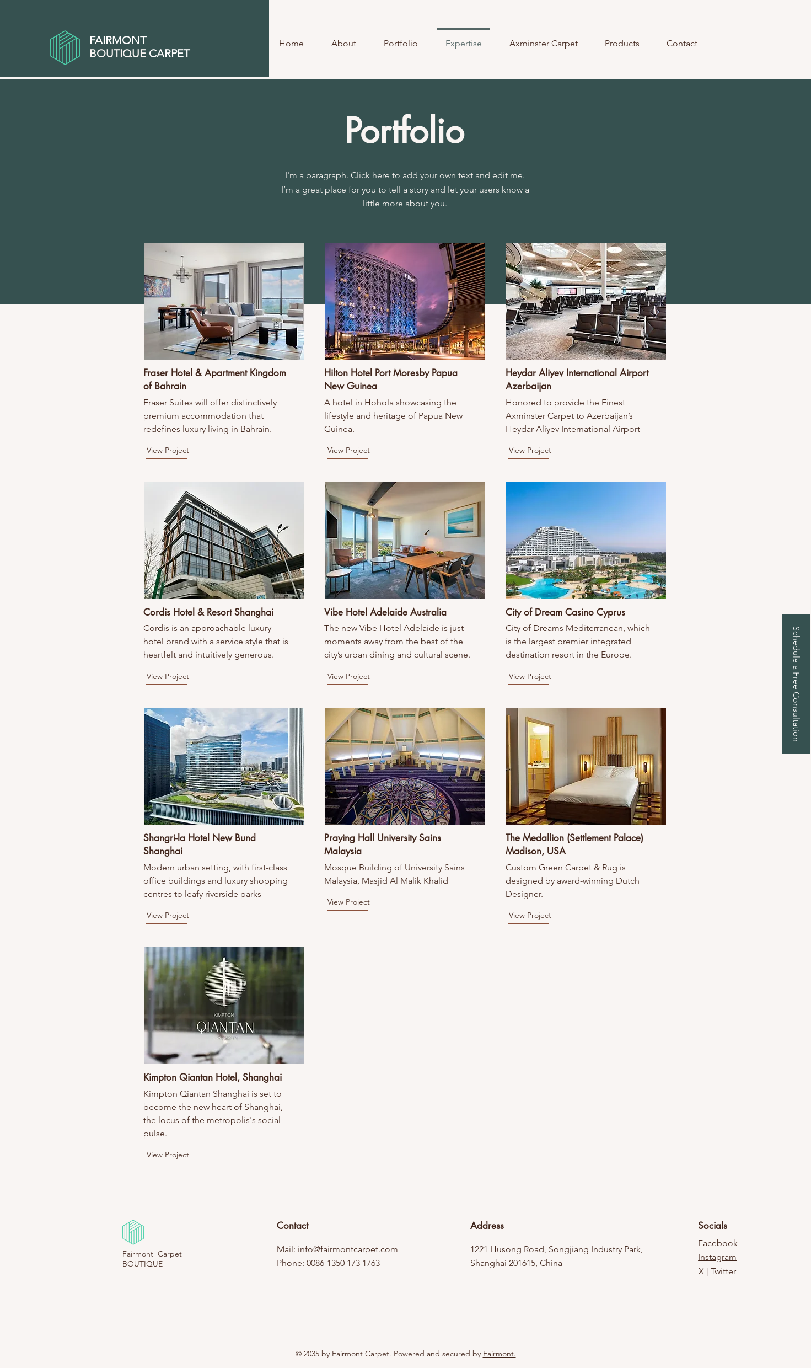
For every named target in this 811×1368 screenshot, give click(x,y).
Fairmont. (499, 1354)
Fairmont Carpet (152, 1254)
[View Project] (186, 451)
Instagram (717, 1257)
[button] (796, 684)
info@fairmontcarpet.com (348, 1249)
